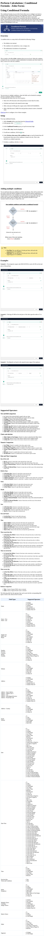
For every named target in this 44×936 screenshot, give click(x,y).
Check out (3, 112)
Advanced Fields (29, 121)
